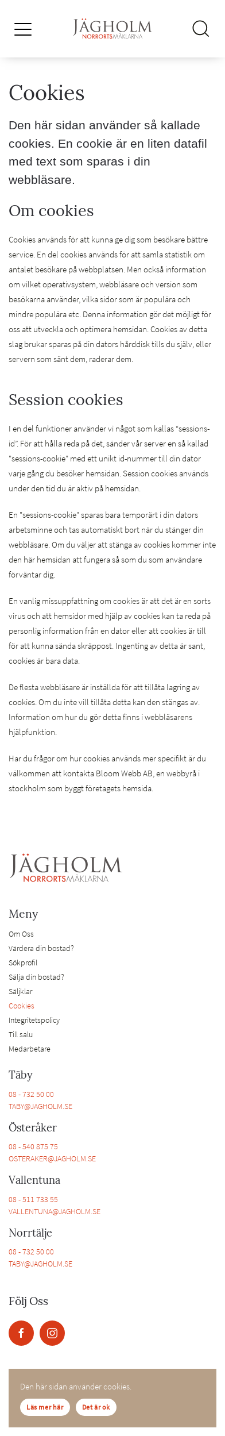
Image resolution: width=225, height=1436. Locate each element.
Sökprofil (23, 962)
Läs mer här (45, 1407)
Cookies (21, 1005)
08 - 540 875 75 (33, 1146)
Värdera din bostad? (41, 948)
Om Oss (21, 934)
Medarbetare (30, 1049)
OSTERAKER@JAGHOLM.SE (52, 1158)
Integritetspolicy (34, 1020)
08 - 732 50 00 (31, 1094)
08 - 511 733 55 (33, 1199)
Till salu (21, 1034)
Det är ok (96, 1407)
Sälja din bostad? (36, 977)
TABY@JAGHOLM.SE (40, 1106)
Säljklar (20, 991)
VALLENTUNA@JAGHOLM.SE (54, 1211)
